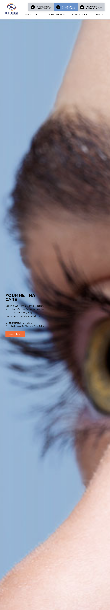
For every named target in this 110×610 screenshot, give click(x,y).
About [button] (39, 15)
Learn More (14, 334)
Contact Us (99, 15)
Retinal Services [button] (57, 15)
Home (28, 15)
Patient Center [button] (80, 15)
